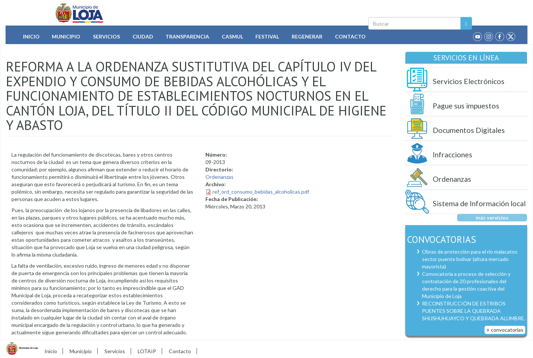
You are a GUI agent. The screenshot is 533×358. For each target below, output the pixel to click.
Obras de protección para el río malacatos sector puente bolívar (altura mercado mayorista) (469, 259)
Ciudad (143, 36)
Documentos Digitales (469, 130)
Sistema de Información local (479, 203)
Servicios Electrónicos (468, 81)
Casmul (232, 36)
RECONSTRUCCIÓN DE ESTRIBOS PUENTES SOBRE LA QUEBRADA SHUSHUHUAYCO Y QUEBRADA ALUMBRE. (473, 310)
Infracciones (452, 154)
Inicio (31, 36)
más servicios (492, 217)
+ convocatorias (504, 330)
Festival (267, 36)
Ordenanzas (219, 177)
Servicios (106, 36)
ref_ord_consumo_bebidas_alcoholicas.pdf (260, 191)
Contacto (350, 36)
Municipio (66, 36)
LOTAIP (147, 351)
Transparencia (187, 36)
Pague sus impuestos (466, 105)
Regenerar (307, 36)
